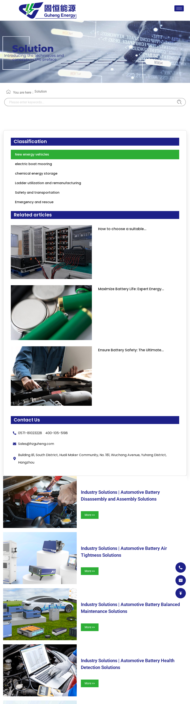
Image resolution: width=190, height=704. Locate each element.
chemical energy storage (36, 173)
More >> (90, 515)
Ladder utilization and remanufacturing (48, 183)
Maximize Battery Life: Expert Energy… (131, 288)
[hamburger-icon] (179, 8)
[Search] (178, 102)
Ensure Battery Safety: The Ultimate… (131, 350)
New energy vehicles (32, 154)
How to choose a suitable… (122, 228)
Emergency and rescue (34, 202)
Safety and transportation (37, 192)
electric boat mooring (33, 164)
